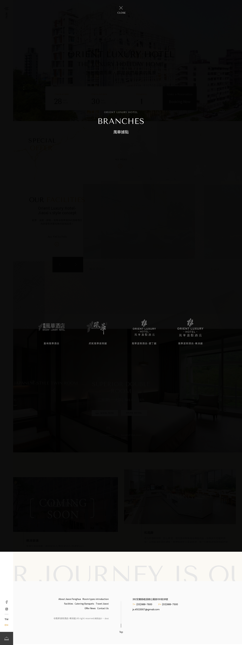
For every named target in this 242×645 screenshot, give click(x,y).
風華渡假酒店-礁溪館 (190, 343)
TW (6, 619)
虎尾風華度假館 (98, 343)
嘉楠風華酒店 (51, 343)
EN (6, 625)
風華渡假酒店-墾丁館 (144, 343)
